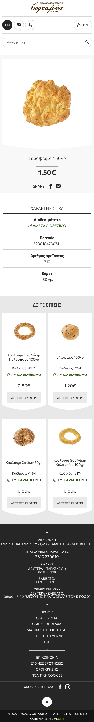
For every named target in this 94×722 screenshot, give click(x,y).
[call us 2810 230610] (30, 25)
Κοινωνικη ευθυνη (47, 636)
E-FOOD (82, 597)
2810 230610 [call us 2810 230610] (47, 556)
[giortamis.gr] (47, 8)
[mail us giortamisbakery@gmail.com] (58, 186)
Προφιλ (47, 612)
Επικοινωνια (47, 657)
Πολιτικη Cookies (47, 675)
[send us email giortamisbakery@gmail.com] (19, 25)
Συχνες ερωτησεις (47, 663)
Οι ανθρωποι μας (47, 624)
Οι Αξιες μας (47, 618)
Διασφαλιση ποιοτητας (47, 630)
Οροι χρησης (47, 669)
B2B (47, 642)
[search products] (42, 42)
